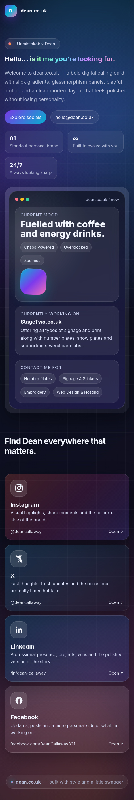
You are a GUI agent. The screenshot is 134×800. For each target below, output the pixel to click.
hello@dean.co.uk (74, 117)
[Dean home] (26, 11)
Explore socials (25, 117)
